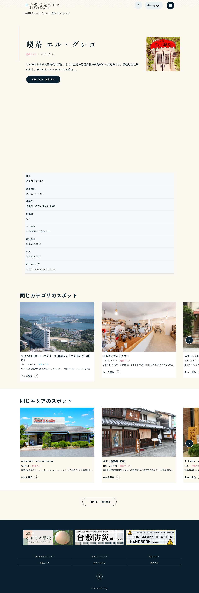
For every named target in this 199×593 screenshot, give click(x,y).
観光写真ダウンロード (45, 556)
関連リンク (44, 562)
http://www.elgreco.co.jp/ (41, 269)
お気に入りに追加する (43, 79)
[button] (189, 340)
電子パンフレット (99, 556)
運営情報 (154, 562)
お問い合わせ (99, 562)
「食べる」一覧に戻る (99, 501)
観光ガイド (154, 556)
